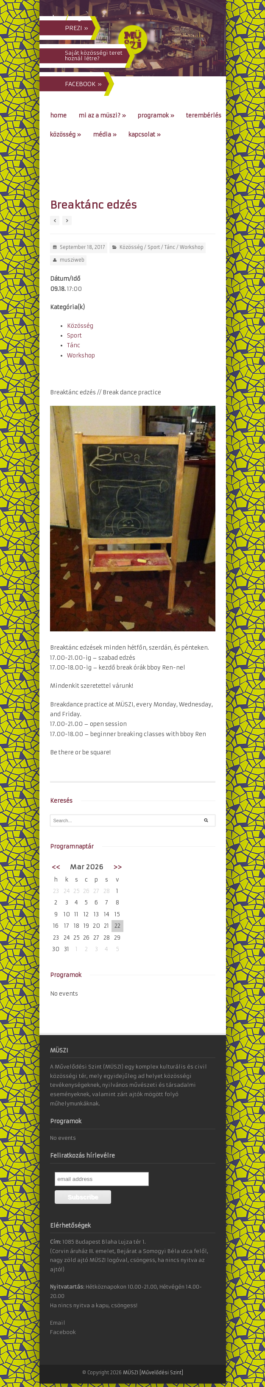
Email (57, 1323)
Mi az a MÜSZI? (102, 115)
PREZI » (76, 28)
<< (56, 867)
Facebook (63, 1332)
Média (105, 134)
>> (117, 867)
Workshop (192, 247)
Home (58, 115)
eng (75, 18)
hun (58, 18)
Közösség (65, 134)
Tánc (170, 247)
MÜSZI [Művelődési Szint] (153, 1373)
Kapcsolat (144, 134)
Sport (154, 247)
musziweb (72, 260)
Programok (156, 115)
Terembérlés (203, 115)
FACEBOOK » (83, 84)
